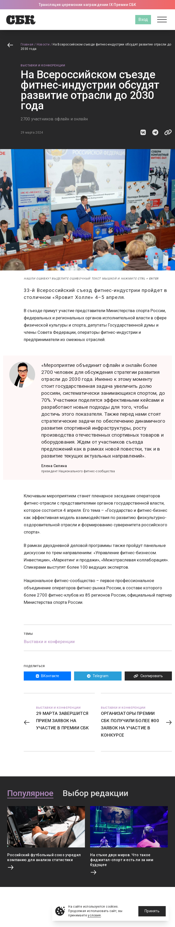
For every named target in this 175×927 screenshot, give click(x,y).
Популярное (30, 793)
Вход (143, 19)
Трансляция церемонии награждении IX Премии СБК (87, 5)
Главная (27, 44)
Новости (43, 44)
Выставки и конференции (43, 65)
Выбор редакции (95, 793)
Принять (152, 911)
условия (94, 915)
